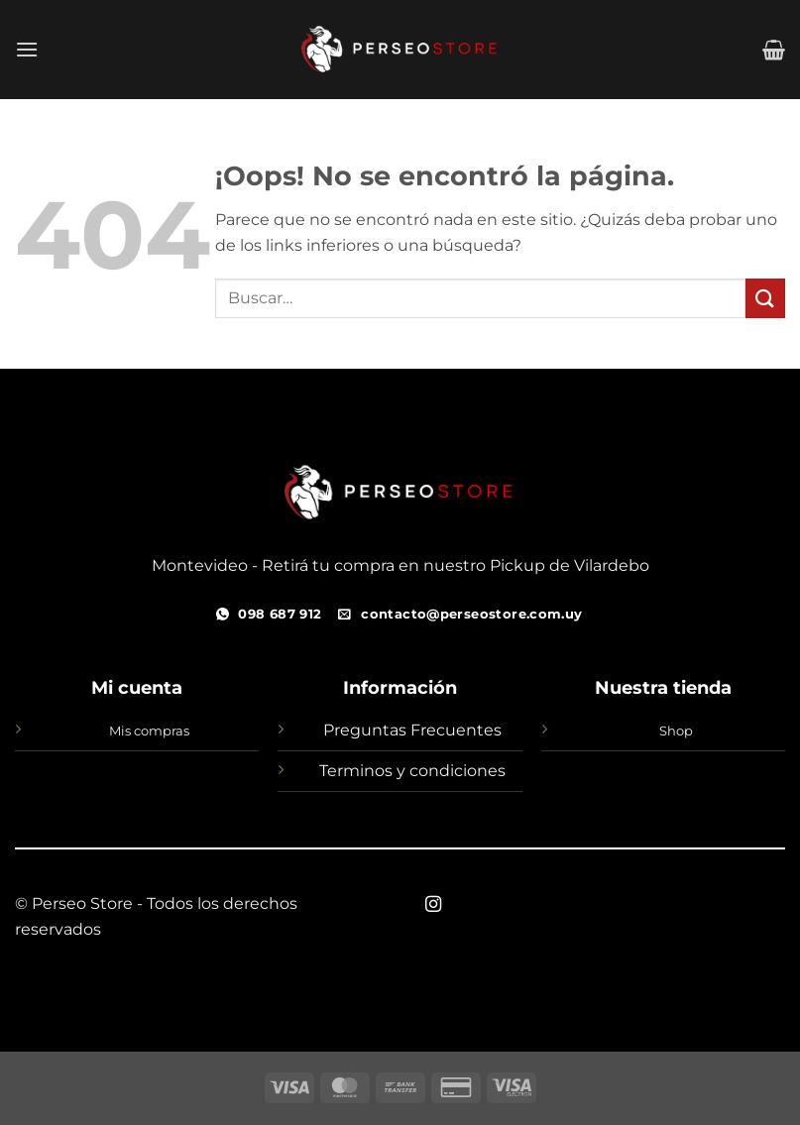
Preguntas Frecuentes (412, 730)
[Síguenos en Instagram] (433, 905)
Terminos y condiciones (412, 770)
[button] (27, 49)
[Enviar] (765, 298)
